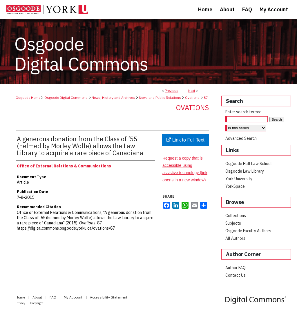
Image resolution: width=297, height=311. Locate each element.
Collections (235, 215)
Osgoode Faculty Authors (248, 230)
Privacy (21, 303)
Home (21, 297)
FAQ (53, 297)
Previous (171, 90)
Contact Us (235, 275)
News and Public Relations (160, 97)
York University (238, 178)
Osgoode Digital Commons (66, 97)
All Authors (235, 238)
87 (206, 97)
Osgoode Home (28, 97)
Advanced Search (241, 138)
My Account (73, 297)
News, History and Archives (113, 97)
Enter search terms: (243, 112)
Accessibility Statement (108, 297)
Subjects (233, 223)
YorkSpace (235, 186)
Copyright (37, 303)
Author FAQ (235, 267)
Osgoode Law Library (244, 171)
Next (191, 90)
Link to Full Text (185, 139)
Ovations (192, 97)
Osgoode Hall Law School (248, 163)
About (37, 297)
